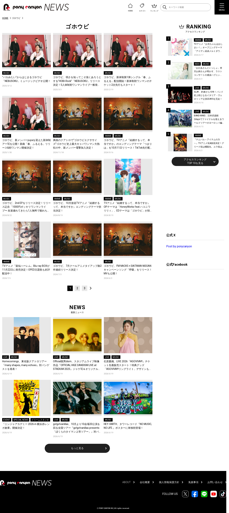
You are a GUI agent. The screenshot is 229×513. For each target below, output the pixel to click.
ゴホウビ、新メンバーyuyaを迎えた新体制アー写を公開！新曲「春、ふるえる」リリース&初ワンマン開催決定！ (26, 144)
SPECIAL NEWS (20, 420)
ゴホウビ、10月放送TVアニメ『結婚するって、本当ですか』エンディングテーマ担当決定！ (77, 207)
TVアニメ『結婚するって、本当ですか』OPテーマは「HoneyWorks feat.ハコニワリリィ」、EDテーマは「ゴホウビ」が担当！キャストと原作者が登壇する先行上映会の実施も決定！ (128, 207)
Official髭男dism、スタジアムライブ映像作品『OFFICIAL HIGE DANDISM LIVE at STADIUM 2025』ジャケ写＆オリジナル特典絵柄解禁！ (77, 365)
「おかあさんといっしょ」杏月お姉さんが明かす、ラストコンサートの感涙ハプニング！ (208, 72)
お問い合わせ (215, 482)
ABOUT (126, 482)
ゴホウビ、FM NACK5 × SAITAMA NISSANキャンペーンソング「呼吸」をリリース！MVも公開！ (128, 269)
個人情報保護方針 (169, 482)
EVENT (6, 420)
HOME (5, 18)
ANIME (108, 136)
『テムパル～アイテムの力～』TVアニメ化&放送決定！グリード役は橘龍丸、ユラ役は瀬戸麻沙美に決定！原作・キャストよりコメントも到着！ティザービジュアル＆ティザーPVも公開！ (209, 143)
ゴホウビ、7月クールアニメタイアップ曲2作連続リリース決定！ (77, 267)
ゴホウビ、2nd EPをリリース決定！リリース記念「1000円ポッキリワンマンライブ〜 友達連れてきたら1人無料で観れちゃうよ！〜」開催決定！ (26, 207)
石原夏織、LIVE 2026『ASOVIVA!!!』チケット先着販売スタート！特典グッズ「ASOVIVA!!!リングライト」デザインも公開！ (128, 365)
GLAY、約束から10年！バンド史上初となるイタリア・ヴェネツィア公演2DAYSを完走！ (208, 95)
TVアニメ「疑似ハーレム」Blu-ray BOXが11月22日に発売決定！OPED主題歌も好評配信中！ (26, 269)
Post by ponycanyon (179, 246)
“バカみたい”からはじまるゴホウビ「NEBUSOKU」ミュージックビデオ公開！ (26, 79)
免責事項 (193, 482)
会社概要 (145, 482)
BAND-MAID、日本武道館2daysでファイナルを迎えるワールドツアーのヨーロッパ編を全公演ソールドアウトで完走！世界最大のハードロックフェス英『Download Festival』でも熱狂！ (209, 119)
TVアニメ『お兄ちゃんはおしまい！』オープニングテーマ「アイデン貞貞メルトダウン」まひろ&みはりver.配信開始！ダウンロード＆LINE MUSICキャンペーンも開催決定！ (208, 48)
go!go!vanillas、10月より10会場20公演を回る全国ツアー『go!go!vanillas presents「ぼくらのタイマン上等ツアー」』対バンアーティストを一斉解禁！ (77, 428)
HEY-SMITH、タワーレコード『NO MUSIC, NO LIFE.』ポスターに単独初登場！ (128, 426)
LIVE (5, 357)
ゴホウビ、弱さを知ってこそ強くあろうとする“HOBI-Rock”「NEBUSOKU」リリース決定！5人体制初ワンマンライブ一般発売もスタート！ (77, 81)
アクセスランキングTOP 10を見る (195, 161)
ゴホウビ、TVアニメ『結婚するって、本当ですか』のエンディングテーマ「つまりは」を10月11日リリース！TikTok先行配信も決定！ (128, 144)
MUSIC (6, 73)
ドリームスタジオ (40, 420)
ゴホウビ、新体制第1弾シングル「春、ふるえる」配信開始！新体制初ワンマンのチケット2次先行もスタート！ (128, 81)
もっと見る (77, 448)
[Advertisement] (193, 199)
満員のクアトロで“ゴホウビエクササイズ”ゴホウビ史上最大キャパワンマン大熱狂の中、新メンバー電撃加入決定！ (76, 144)
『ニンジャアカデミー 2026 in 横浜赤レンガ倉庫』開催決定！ (26, 426)
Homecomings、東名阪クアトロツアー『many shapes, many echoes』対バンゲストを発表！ (25, 365)
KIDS (197, 64)
